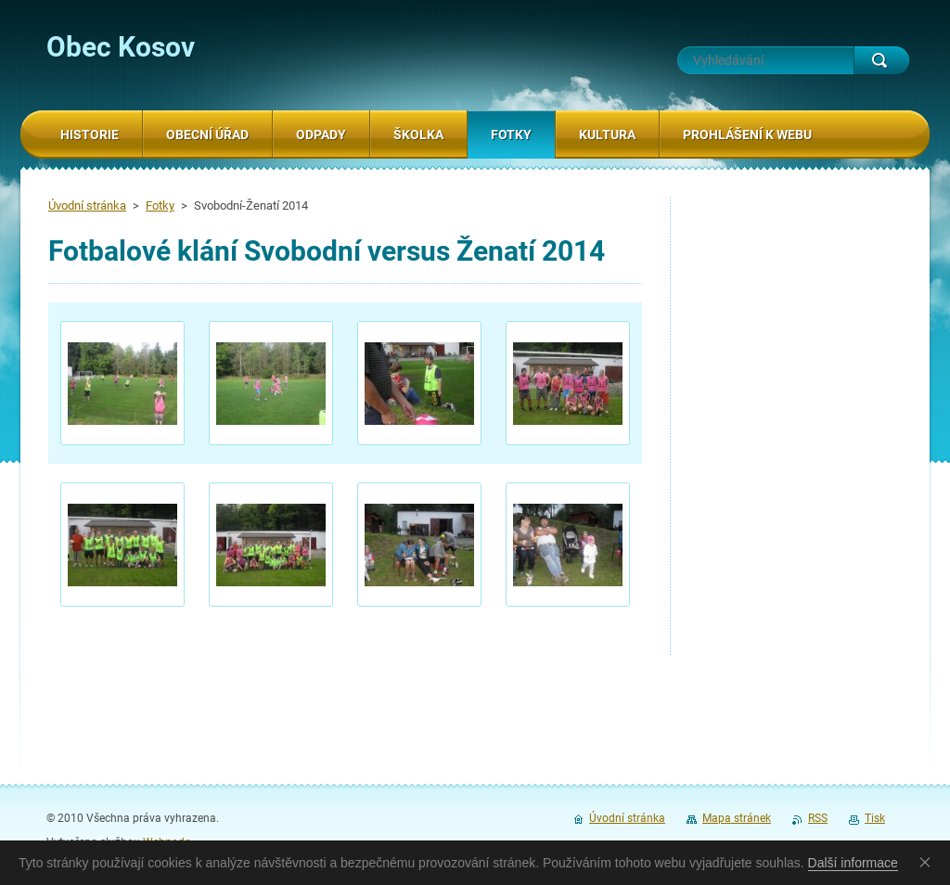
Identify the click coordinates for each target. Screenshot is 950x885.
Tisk (875, 818)
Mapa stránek (736, 818)
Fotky (160, 205)
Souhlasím (928, 861)
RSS (818, 818)
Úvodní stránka (87, 205)
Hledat (881, 60)
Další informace (853, 862)
